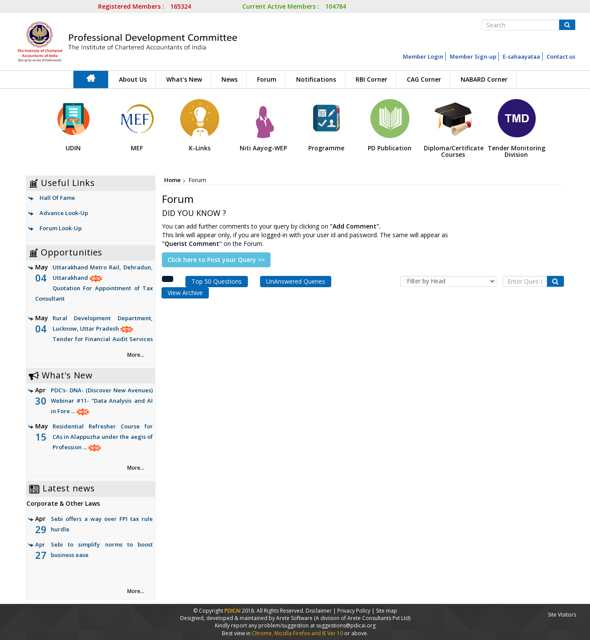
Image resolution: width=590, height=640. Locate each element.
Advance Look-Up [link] (64, 213)
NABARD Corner (484, 79)
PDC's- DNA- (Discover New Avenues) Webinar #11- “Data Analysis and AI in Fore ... (102, 400)
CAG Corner (424, 79)
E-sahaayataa (521, 56)
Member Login (423, 56)
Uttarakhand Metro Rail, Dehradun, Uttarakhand (94, 283)
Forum (267, 79)
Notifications (316, 79)
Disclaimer (319, 610)
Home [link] (172, 180)
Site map (386, 610)
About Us (133, 79)
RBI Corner (371, 79)
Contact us (561, 56)
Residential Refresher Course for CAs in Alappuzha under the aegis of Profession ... (103, 436)
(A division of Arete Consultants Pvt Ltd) (362, 618)
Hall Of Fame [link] (57, 198)
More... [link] (135, 354)
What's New (184, 79)
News (229, 79)
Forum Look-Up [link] (61, 228)
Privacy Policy (353, 610)
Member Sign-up (473, 56)
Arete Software (295, 618)
